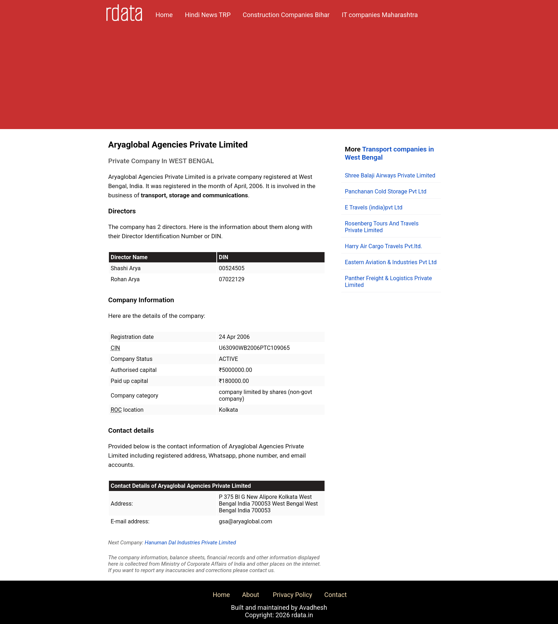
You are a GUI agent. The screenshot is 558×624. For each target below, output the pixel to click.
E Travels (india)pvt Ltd (373, 207)
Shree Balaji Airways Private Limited (390, 175)
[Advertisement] (279, 79)
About (250, 594)
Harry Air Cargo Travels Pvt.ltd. (383, 246)
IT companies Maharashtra (380, 14)
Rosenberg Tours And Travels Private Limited (381, 227)
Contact (335, 594)
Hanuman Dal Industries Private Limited (190, 542)
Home (164, 14)
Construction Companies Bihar (286, 14)
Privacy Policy (292, 594)
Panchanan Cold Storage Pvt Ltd (385, 191)
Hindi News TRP (208, 14)
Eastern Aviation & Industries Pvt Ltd (391, 262)
